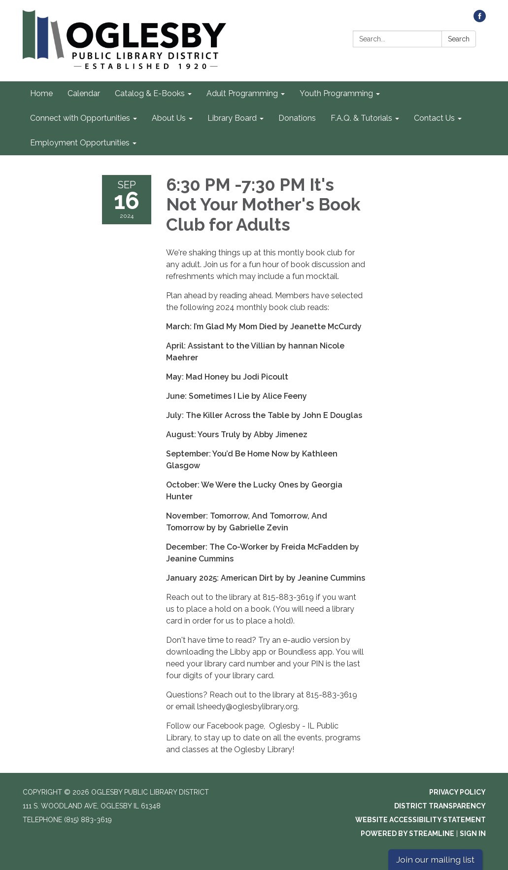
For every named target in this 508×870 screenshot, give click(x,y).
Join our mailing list (435, 859)
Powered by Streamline (407, 833)
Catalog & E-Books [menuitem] (150, 93)
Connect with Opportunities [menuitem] (80, 118)
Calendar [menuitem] (84, 93)
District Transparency (440, 806)
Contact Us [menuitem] (434, 118)
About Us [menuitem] (169, 118)
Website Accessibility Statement (420, 820)
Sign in (473, 833)
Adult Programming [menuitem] (242, 93)
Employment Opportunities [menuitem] (80, 142)
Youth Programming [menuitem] (336, 93)
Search (459, 39)
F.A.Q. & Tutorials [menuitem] (361, 118)
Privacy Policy (457, 792)
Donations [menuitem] (297, 118)
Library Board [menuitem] (232, 118)
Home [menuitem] (41, 93)
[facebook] (480, 19)
